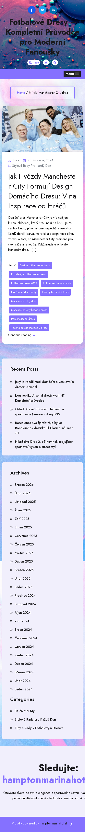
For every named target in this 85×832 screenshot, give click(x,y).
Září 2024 (22, 621)
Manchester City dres (23, 301)
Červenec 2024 (26, 638)
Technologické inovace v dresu (29, 328)
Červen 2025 (24, 544)
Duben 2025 (24, 561)
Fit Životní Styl (25, 711)
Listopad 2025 (25, 501)
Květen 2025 (24, 553)
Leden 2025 (23, 587)
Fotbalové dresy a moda (57, 283)
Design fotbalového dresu (35, 265)
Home (21, 92)
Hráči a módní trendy (23, 292)
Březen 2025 (24, 570)
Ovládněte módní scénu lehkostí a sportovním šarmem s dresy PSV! (39, 412)
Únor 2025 (22, 578)
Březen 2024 (24, 672)
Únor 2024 (22, 681)
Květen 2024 (24, 655)
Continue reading (21, 335)
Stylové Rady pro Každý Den (31, 165)
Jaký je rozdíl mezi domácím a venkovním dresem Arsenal (44, 384)
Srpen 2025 (23, 527)
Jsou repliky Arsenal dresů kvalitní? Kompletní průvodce (40, 398)
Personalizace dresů (23, 319)
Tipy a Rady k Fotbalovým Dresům (39, 728)
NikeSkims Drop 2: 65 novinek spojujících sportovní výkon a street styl (44, 444)
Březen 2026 (24, 484)
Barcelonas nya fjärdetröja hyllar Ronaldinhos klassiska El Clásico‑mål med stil (44, 428)
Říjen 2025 (22, 510)
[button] (72, 74)
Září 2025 (22, 519)
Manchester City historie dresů (29, 310)
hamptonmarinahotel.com (56, 823)
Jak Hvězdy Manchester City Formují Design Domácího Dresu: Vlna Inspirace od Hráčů (42, 191)
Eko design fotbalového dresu (28, 274)
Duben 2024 (24, 663)
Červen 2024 (24, 646)
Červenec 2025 (26, 536)
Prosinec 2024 (25, 595)
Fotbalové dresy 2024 (24, 283)
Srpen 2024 (23, 629)
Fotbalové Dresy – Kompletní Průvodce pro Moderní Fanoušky (42, 37)
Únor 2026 (22, 493)
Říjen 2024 (23, 612)
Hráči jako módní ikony (55, 292)
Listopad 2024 (25, 604)
